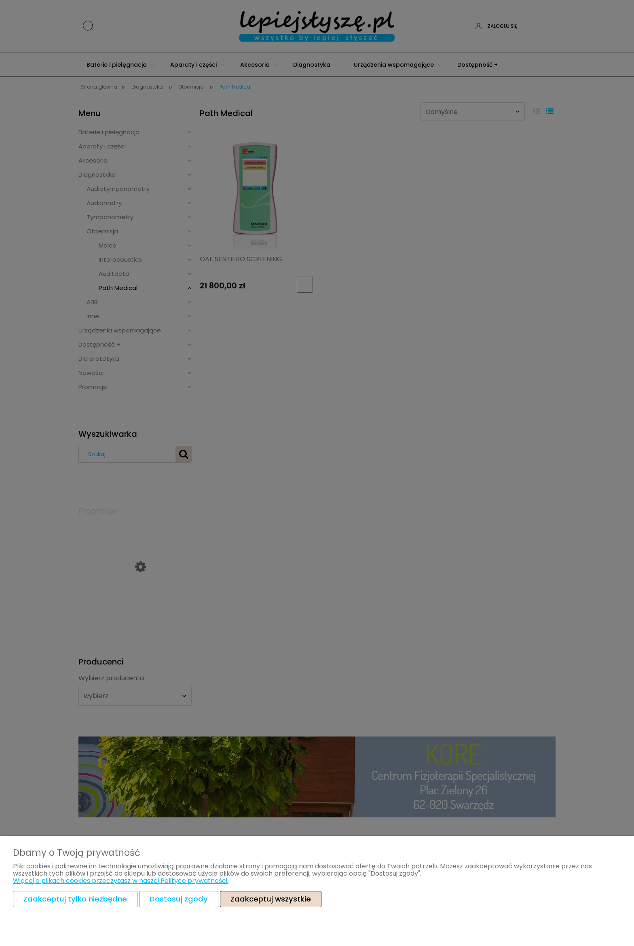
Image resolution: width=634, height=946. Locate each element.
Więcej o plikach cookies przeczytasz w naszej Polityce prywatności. (120, 880)
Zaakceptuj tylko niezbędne (75, 899)
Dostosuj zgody (179, 899)
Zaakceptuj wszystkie (270, 899)
